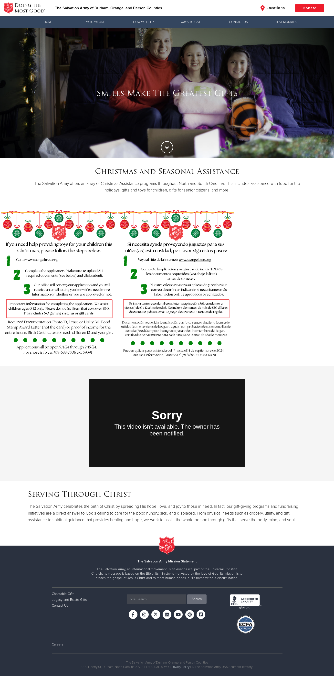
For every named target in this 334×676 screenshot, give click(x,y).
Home (48, 22)
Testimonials (286, 22)
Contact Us (238, 22)
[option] (167, 93)
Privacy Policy (180, 667)
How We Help (143, 22)
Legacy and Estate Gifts (69, 600)
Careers (57, 644)
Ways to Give (191, 22)
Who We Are (95, 22)
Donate (309, 8)
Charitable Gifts (63, 594)
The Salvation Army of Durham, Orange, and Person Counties (108, 8)
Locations (273, 8)
